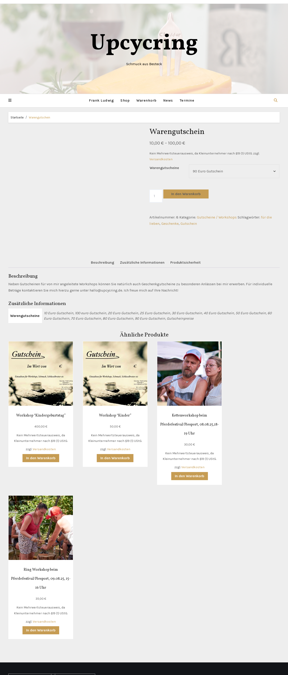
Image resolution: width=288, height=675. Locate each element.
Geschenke (170, 223)
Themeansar (192, 668)
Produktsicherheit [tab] (185, 262)
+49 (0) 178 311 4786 (74, 593)
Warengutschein (39, 117)
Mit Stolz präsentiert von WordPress (116, 668)
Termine (187, 100)
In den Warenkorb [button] (38, 453)
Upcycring (144, 43)
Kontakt (16, 545)
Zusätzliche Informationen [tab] (142, 262)
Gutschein (188, 223)
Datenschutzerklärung (28, 571)
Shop (125, 100)
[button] (9, 100)
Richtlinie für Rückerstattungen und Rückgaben (28, 596)
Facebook (65, 612)
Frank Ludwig (101, 100)
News (168, 100)
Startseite (17, 117)
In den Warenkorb (186, 194)
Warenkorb (146, 100)
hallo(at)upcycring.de (75, 600)
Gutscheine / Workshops (217, 217)
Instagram (65, 619)
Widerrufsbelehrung (26, 584)
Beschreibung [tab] (102, 262)
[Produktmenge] (155, 195)
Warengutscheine (164, 167)
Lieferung (18, 552)
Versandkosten (161, 159)
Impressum (19, 577)
